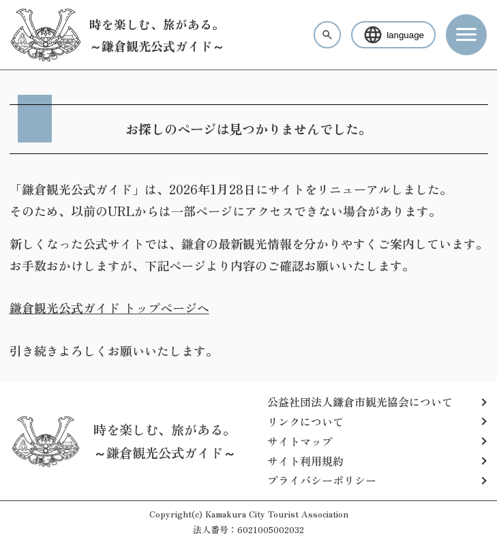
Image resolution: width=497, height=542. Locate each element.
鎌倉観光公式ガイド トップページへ (109, 307)
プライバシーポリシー (321, 480)
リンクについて (305, 421)
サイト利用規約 (305, 461)
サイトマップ (300, 441)
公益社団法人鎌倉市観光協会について (360, 401)
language (393, 35)
